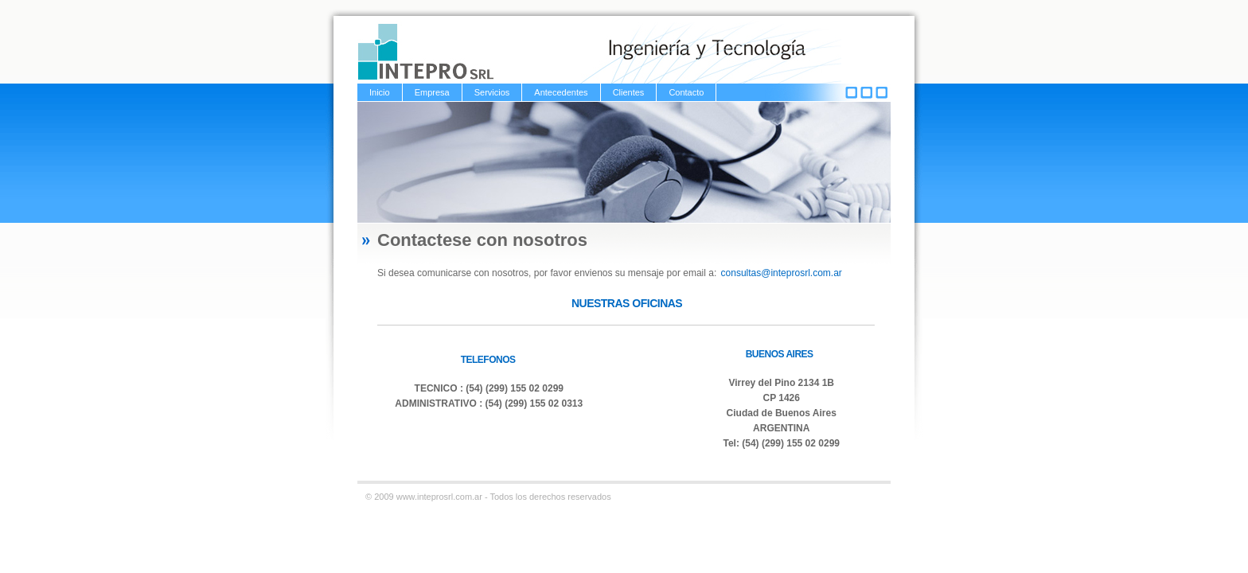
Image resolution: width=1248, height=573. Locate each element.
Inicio (379, 92)
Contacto (686, 92)
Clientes (629, 92)
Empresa (432, 92)
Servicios (492, 92)
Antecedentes (560, 92)
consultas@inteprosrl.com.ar (781, 273)
